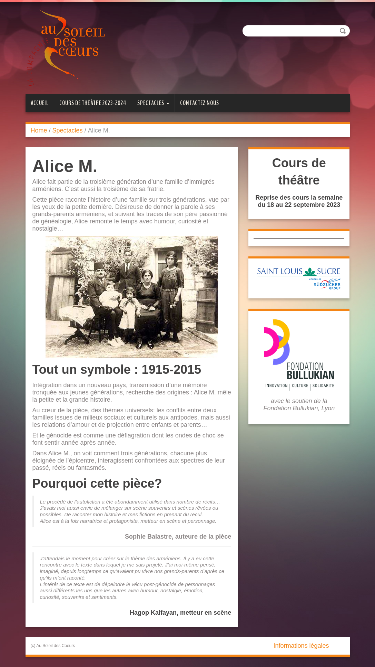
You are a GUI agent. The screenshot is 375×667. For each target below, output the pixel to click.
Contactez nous (199, 103)
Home (39, 130)
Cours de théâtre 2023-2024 (93, 103)
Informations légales (301, 645)
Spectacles (150, 105)
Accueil (40, 103)
